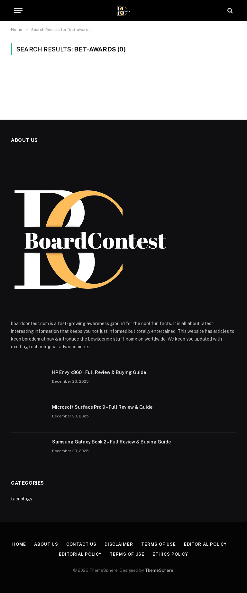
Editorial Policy (205, 544)
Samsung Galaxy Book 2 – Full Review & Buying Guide (111, 441)
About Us (46, 544)
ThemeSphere (159, 570)
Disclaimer (119, 544)
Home (19, 544)
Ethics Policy (170, 554)
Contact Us (81, 544)
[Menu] (18, 10)
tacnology (21, 498)
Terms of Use (158, 544)
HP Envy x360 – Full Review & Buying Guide (99, 372)
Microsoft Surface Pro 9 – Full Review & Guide (102, 407)
